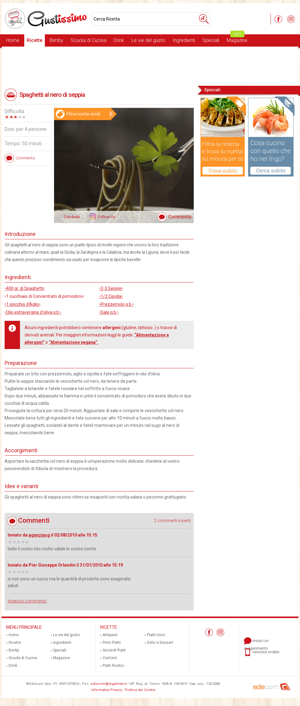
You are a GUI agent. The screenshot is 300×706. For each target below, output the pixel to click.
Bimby (56, 40)
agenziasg (39, 535)
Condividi (72, 217)
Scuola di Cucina (88, 40)
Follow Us (106, 217)
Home (12, 40)
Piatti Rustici (113, 665)
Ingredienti (184, 40)
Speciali (210, 40)
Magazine (237, 38)
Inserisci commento (27, 600)
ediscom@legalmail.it (109, 684)
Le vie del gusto (148, 40)
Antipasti (110, 635)
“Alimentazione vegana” (73, 342)
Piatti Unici (156, 635)
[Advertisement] (150, 65)
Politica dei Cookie (140, 690)
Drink (119, 40)
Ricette (34, 40)
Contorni (110, 658)
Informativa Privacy (106, 690)
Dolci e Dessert (160, 642)
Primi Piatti (112, 642)
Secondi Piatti (114, 650)
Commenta (179, 217)
